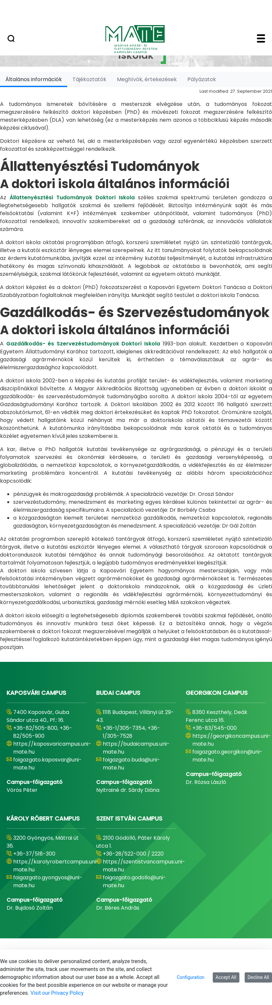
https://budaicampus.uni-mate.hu (136, 748)
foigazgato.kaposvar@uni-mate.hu (47, 763)
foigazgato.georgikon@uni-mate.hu (227, 755)
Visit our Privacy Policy (57, 993)
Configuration (190, 977)
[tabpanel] (136, 369)
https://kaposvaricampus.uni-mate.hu (52, 748)
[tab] (33, 79)
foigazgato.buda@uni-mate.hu (131, 763)
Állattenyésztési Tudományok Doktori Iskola (72, 197)
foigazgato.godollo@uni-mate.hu (134, 881)
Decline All (258, 977)
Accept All (226, 977)
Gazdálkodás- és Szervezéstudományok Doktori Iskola (83, 343)
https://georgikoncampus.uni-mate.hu (231, 740)
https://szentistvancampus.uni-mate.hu (144, 865)
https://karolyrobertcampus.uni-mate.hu (56, 865)
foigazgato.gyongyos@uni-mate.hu (47, 881)
